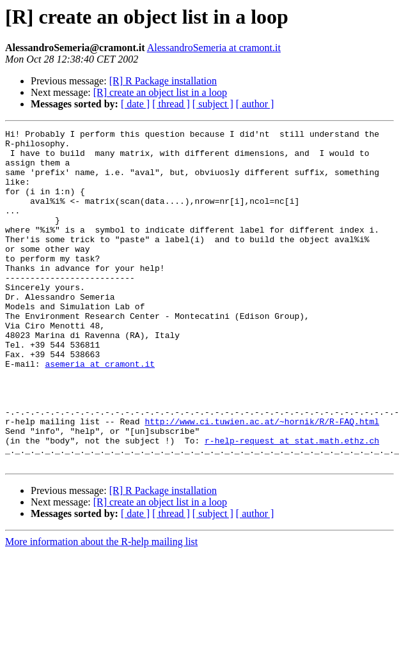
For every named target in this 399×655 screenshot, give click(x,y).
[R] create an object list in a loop (160, 92)
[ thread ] (171, 103)
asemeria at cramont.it (100, 411)
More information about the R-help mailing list (101, 608)
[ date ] (135, 103)
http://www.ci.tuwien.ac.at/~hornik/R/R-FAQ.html (262, 480)
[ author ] (255, 103)
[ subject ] (212, 103)
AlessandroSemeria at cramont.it (214, 47)
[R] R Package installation (163, 80)
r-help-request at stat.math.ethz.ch (292, 503)
